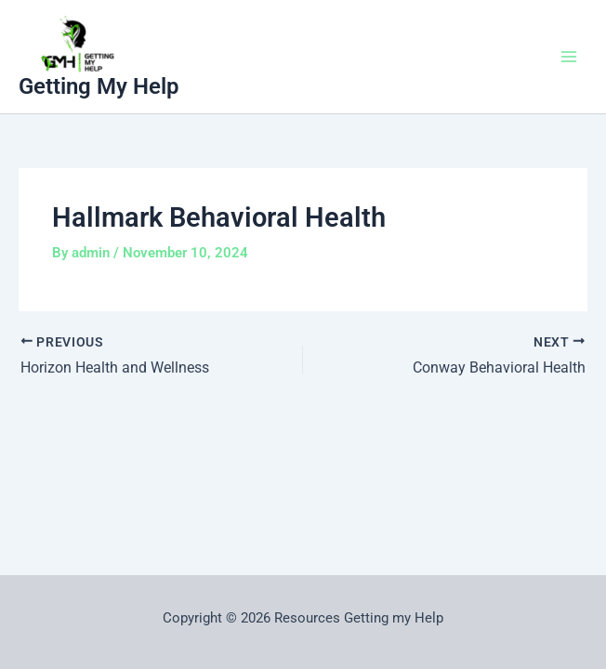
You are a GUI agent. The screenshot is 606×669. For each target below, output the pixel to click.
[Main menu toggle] (568, 56)
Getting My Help (99, 86)
